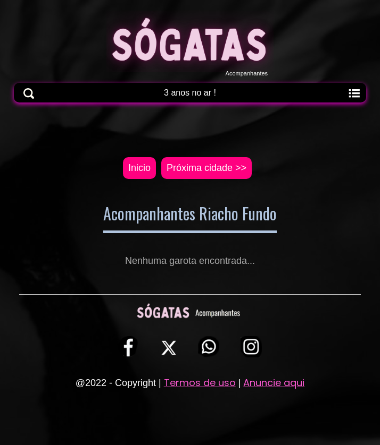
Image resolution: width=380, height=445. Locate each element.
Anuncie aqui (273, 382)
